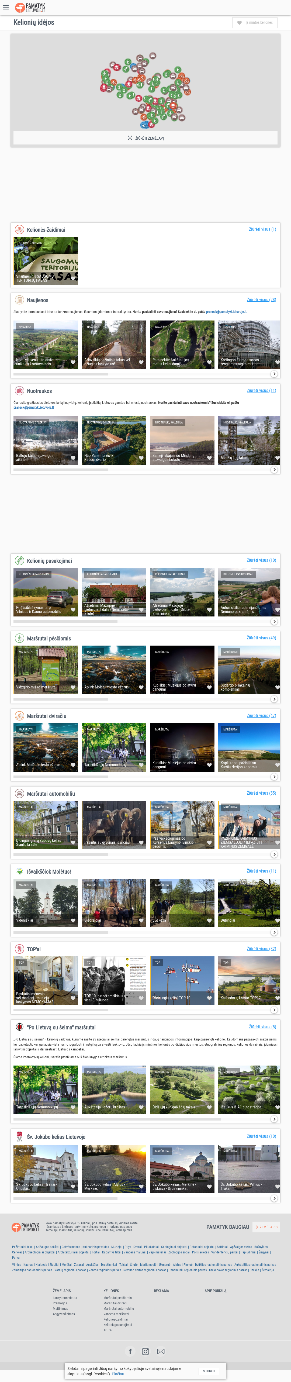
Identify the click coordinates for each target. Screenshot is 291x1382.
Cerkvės (17, 1252)
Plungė (188, 1265)
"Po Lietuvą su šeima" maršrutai (61, 1027)
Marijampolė (148, 1265)
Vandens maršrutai (116, 1314)
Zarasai (79, 1265)
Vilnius (16, 1265)
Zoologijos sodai (179, 1252)
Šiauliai (54, 1265)
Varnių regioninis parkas (70, 1270)
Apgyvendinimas (64, 1314)
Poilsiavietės (200, 1252)
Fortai (96, 1252)
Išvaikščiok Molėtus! (49, 872)
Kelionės (111, 1291)
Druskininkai (109, 1265)
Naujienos (37, 300)
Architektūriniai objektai (73, 1252)
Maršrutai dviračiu (46, 716)
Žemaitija (268, 1270)
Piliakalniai (151, 1247)
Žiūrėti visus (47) (261, 715)
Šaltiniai (222, 1247)
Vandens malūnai (135, 1252)
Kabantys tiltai (111, 1252)
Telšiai (123, 1265)
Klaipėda (41, 1265)
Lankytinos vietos (65, 1298)
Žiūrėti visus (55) (261, 793)
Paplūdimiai (248, 1252)
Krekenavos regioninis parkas (228, 1270)
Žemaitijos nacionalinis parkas (32, 1270)
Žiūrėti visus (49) (261, 637)
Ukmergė (165, 1265)
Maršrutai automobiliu (51, 794)
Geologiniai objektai (174, 1247)
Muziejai (116, 1247)
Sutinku (209, 1371)
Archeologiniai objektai (40, 1252)
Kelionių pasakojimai (49, 561)
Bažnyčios (261, 1247)
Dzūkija (254, 1270)
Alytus (177, 1265)
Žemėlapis (62, 1291)
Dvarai (137, 1247)
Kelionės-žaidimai (46, 230)
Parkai (16, 1258)
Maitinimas (60, 1309)
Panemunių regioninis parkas (188, 1270)
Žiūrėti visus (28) (261, 299)
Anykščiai (92, 1265)
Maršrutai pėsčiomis (49, 638)
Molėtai (67, 1265)
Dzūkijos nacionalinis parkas (213, 1265)
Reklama (161, 1291)
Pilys (128, 1247)
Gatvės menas (71, 1247)
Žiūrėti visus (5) (262, 1026)
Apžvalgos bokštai (47, 1247)
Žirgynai (264, 1252)
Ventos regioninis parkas (105, 1270)
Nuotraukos (39, 391)
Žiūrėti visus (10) (261, 560)
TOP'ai (34, 949)
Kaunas (28, 1265)
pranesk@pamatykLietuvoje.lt (226, 312)
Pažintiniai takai (22, 1247)
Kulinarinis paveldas (95, 1247)
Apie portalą (215, 1291)
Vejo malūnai (157, 1252)
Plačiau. (118, 1374)
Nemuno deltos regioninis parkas (144, 1270)
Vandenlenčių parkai (224, 1252)
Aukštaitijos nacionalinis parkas (255, 1265)
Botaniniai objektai (202, 1247)
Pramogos (60, 1303)
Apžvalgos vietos (241, 1247)
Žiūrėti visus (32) (261, 948)
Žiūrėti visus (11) (261, 390)
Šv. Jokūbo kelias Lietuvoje (56, 1137)
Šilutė (134, 1265)
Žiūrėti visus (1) (262, 229)
